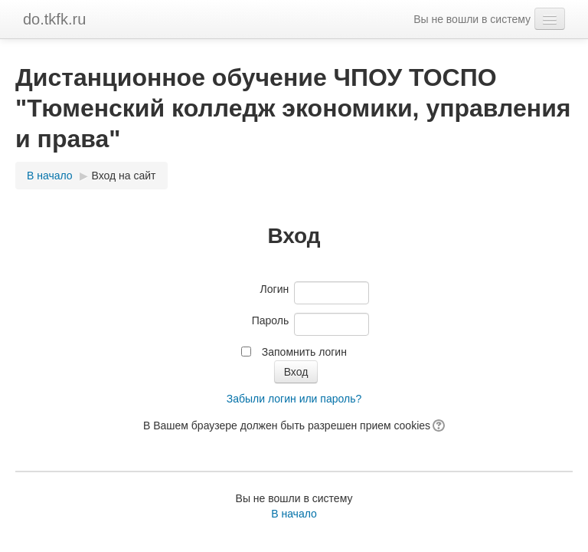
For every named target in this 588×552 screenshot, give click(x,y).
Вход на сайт (124, 175)
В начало (50, 175)
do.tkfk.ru (54, 19)
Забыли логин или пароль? (294, 399)
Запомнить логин (304, 352)
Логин (274, 289)
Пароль (270, 320)
